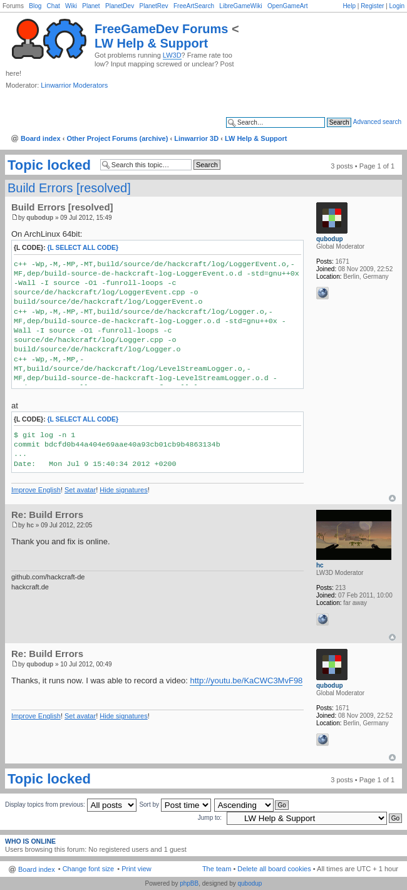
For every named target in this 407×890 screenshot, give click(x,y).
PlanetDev (119, 6)
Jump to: (210, 817)
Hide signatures (123, 490)
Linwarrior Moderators (74, 85)
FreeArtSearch (193, 6)
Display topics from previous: (71, 804)
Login (396, 6)
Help (349, 6)
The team (216, 868)
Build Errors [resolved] (69, 188)
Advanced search (377, 121)
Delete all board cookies (274, 868)
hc (30, 525)
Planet (91, 6)
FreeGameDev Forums (161, 29)
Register (372, 6)
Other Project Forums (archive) (117, 138)
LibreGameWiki (240, 6)
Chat (53, 6)
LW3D (172, 55)
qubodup (39, 217)
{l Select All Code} (83, 247)
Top (392, 498)
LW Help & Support (151, 43)
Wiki (71, 6)
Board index (41, 138)
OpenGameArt (287, 6)
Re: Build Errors (47, 514)
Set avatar (80, 490)
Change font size (89, 868)
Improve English (36, 490)
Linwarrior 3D (196, 138)
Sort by (174, 804)
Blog (35, 6)
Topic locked (49, 165)
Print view (136, 868)
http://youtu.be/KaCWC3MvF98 (246, 680)
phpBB (189, 883)
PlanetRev (153, 6)
